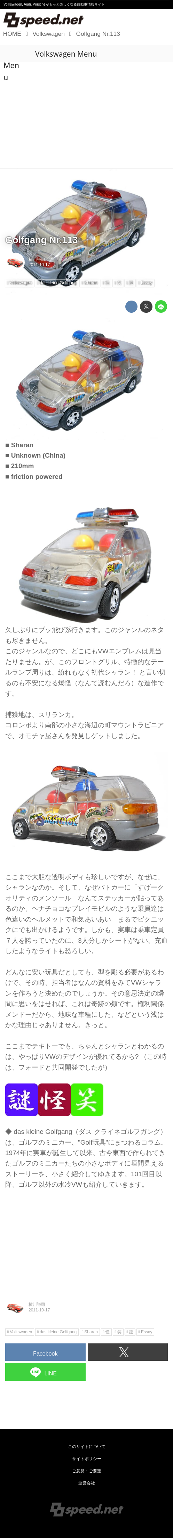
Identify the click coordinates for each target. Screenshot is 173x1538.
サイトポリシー (86, 1458)
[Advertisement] (86, 116)
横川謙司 (37, 259)
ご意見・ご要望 (86, 1471)
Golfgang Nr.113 (41, 240)
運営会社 (86, 1483)
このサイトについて (86, 1446)
